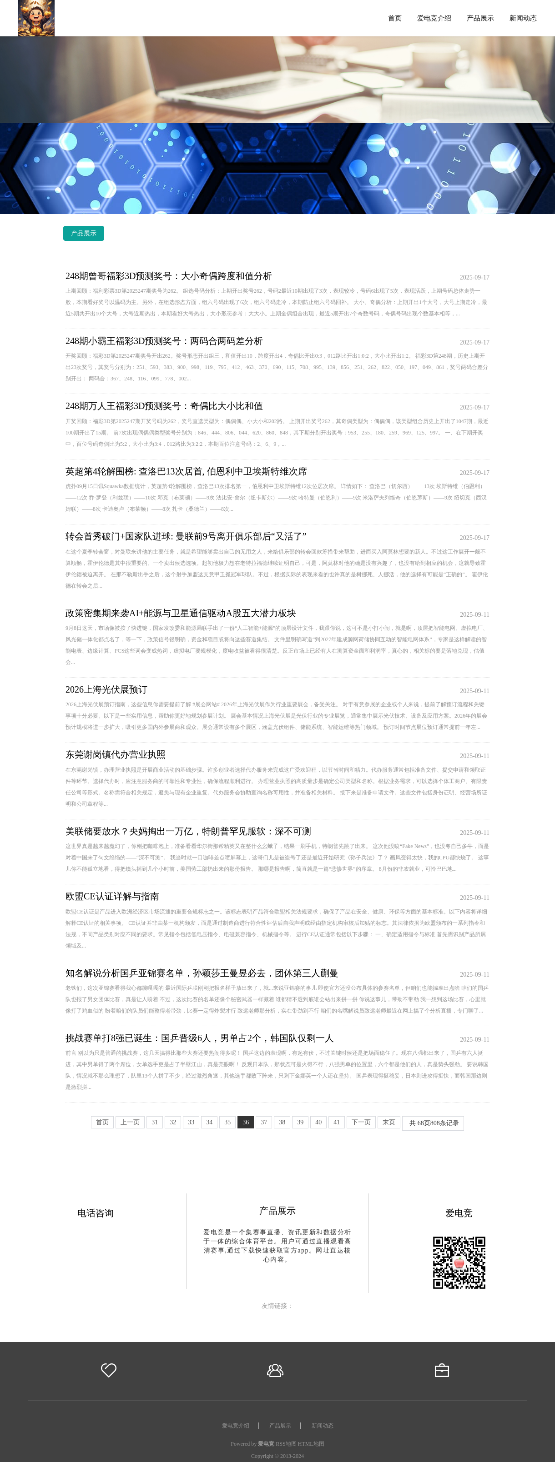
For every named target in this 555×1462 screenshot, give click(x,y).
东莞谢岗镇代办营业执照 (116, 754)
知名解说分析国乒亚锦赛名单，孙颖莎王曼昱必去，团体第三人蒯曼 (202, 973)
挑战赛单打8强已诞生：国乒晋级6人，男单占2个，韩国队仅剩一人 (200, 1038)
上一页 (130, 1122)
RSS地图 (286, 1444)
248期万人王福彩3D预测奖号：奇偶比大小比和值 (164, 406)
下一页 (361, 1122)
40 (318, 1122)
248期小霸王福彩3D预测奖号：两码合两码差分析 (164, 341)
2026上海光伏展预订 (106, 689)
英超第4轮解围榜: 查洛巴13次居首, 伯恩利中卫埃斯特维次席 (186, 471)
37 (264, 1122)
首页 (395, 18)
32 (173, 1122)
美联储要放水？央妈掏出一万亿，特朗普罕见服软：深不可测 (188, 831)
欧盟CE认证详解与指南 (112, 896)
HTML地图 (311, 1444)
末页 (389, 1122)
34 (209, 1122)
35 (227, 1122)
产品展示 (480, 18)
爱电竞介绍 (434, 18)
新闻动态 (523, 18)
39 (300, 1122)
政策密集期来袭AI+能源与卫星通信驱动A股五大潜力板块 (181, 613)
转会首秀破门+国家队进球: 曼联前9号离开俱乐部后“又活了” (186, 536)
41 (336, 1122)
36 (245, 1122)
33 (191, 1122)
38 (282, 1122)
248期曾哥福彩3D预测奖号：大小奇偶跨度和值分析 (169, 276)
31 (154, 1122)
